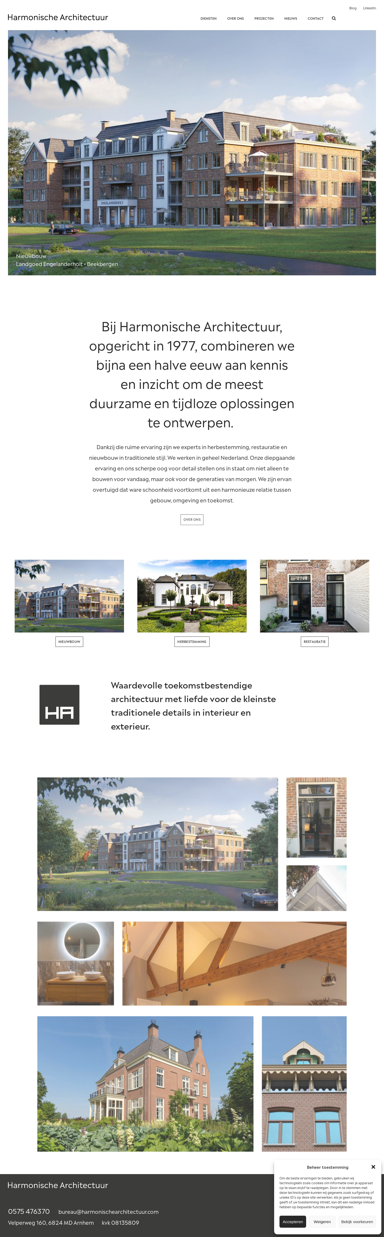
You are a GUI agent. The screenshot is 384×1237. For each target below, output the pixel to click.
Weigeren (322, 1221)
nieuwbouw (69, 641)
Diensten (209, 18)
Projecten (264, 18)
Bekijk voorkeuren (357, 1221)
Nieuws (290, 18)
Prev (15, 152)
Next (369, 152)
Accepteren (293, 1221)
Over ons (235, 18)
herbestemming (191, 641)
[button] (373, 1167)
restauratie (315, 641)
